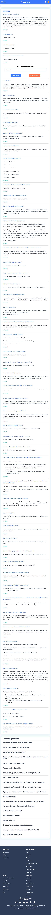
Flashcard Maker (7, 883)
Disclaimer (28, 889)
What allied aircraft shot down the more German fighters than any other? (24, 782)
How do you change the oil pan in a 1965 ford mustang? (19, 806)
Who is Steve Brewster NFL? (11, 777)
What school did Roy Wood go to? (12, 835)
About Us (28, 878)
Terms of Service (30, 883)
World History (29, 860)
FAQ (4, 892)
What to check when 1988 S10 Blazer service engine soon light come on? (23, 801)
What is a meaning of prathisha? (12, 768)
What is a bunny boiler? (9, 796)
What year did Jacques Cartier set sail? (14, 763)
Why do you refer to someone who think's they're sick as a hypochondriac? (24, 792)
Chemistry (28, 855)
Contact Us (29, 881)
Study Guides (6, 886)
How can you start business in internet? (14, 752)
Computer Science (30, 869)
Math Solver (6, 889)
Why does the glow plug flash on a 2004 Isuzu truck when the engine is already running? (25, 757)
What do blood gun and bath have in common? (16, 747)
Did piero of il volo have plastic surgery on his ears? (18, 825)
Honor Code (6, 881)
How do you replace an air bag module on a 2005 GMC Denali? (21, 830)
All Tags (4, 855)
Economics (29, 872)
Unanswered (6, 858)
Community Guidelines (8, 878)
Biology (28, 858)
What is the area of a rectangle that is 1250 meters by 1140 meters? (22, 787)
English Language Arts (32, 863)
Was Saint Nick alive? (9, 820)
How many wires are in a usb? (11, 815)
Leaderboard (6, 852)
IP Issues (28, 895)
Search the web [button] (15, 75)
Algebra (28, 852)
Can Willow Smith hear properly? (12, 811)
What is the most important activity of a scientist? (17, 743)
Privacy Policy (29, 886)
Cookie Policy (29, 892)
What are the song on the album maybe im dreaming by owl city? (21, 773)
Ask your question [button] (34, 75)
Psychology (29, 866)
